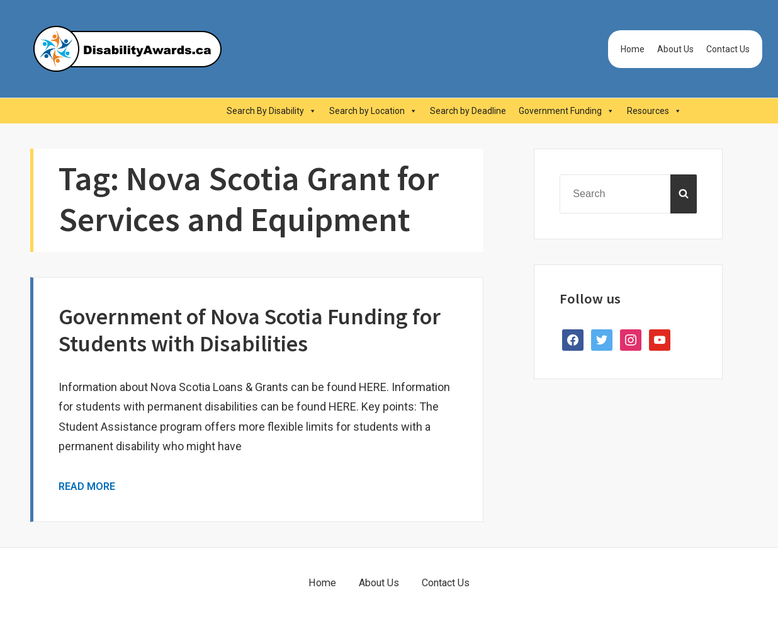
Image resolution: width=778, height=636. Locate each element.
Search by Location (373, 110)
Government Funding (566, 110)
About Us (675, 49)
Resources (654, 110)
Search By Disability (272, 110)
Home (633, 49)
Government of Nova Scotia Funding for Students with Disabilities (250, 330)
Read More (87, 486)
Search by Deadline (468, 111)
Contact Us (728, 49)
